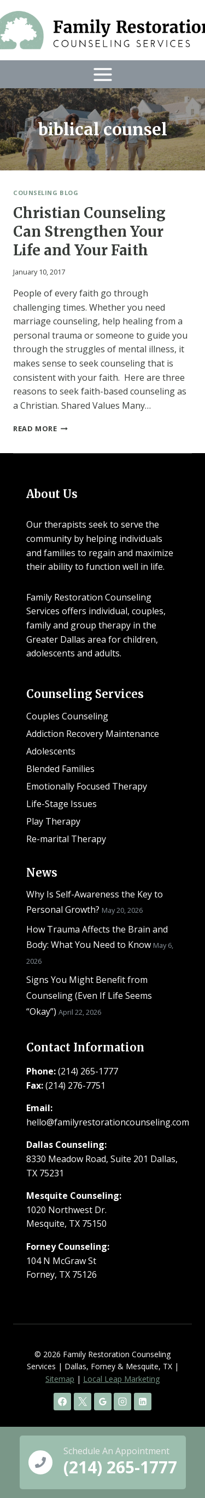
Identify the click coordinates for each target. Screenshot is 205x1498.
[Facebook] (62, 1401)
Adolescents (50, 751)
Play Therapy (53, 821)
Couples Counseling (67, 716)
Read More (40, 428)
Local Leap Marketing (121, 1379)
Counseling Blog (45, 192)
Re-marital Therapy (66, 839)
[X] (82, 1401)
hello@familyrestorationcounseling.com (107, 1122)
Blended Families (60, 769)
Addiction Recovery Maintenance (92, 734)
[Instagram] (122, 1401)
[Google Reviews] (103, 1401)
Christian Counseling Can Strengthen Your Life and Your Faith (89, 231)
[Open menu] (102, 74)
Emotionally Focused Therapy (86, 786)
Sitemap (59, 1379)
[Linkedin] (142, 1401)
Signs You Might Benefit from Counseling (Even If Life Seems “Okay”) (89, 995)
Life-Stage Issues (61, 804)
